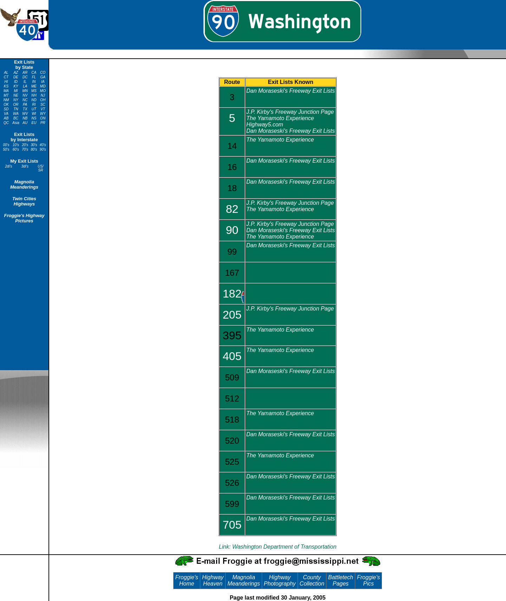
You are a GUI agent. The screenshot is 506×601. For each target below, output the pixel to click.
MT (6, 95)
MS (34, 91)
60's (16, 149)
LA (25, 86)
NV (24, 95)
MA (6, 91)
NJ (43, 95)
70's (25, 149)
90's (43, 149)
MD (43, 86)
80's (34, 149)
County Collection (312, 580)
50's (6, 149)
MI (16, 91)
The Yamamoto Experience (280, 118)
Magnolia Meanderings (24, 184)
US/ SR (41, 168)
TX (25, 109)
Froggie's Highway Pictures (24, 218)
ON (42, 118)
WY (43, 114)
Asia (15, 123)
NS (34, 118)
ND (33, 100)
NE (15, 95)
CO (42, 72)
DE (15, 77)
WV (25, 114)
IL (25, 82)
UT (34, 109)
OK (6, 104)
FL (34, 77)
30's (34, 145)
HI (6, 82)
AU (24, 123)
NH (33, 95)
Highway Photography (280, 580)
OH (42, 100)
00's (6, 145)
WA (16, 114)
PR (42, 123)
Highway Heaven (212, 580)
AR (24, 72)
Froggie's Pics (368, 580)
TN (15, 109)
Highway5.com (264, 125)
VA (6, 114)
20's (25, 145)
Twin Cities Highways (24, 201)
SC (42, 104)
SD (6, 109)
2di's (8, 166)
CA (34, 72)
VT (42, 109)
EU (34, 123)
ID (16, 82)
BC (15, 118)
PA (25, 104)
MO (43, 91)
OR (16, 104)
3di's (24, 166)
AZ (16, 72)
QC (6, 123)
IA (42, 82)
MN (25, 91)
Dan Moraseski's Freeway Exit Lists (290, 91)
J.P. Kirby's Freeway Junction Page (290, 112)
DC (24, 77)
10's (16, 145)
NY (15, 100)
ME (34, 86)
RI (34, 104)
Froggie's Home (186, 580)
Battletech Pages (340, 580)
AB (6, 118)
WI (34, 114)
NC (24, 100)
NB (24, 118)
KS (6, 86)
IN (34, 82)
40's (43, 145)
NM (6, 100)
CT (6, 77)
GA (42, 77)
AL (6, 72)
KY (15, 86)
